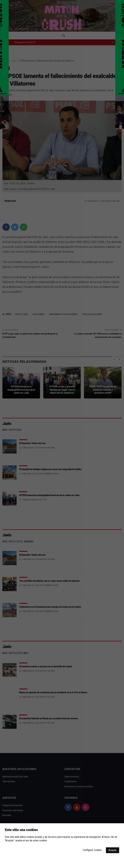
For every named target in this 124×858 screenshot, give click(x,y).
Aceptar (112, 850)
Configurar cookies (92, 850)
